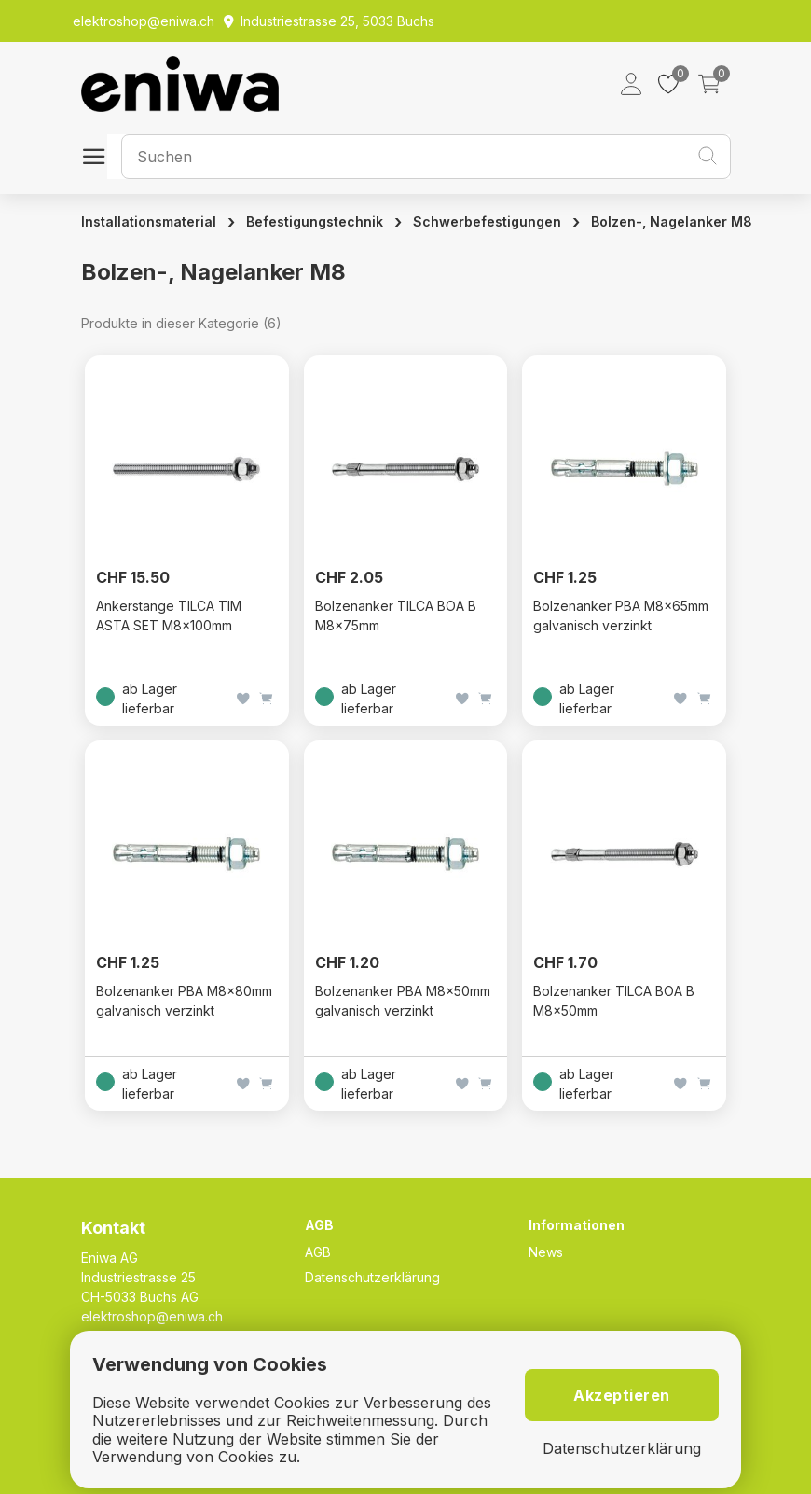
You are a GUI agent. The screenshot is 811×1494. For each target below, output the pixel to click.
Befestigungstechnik (314, 221)
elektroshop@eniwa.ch (152, 1316)
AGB (318, 1252)
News (546, 1252)
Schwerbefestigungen (487, 221)
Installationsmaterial (148, 221)
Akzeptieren (621, 1395)
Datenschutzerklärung (372, 1277)
